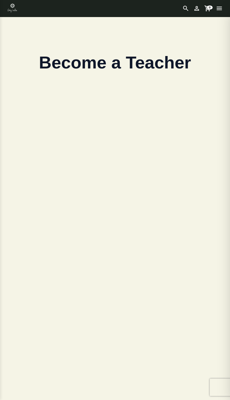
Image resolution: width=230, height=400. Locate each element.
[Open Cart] (207, 8)
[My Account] (196, 8)
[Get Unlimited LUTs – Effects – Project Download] (12, 8)
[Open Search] (185, 8)
